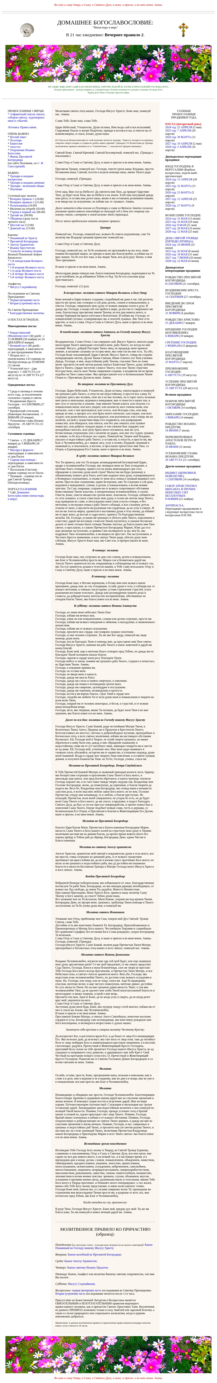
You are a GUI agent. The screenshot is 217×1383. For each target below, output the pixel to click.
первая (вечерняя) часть (86, 1290)
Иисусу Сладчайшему (81, 1283)
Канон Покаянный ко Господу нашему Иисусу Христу (103, 1246)
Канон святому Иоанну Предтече (87, 1267)
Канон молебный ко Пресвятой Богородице (94, 1254)
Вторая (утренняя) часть (70, 1293)
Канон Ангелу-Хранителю (80, 1261)
